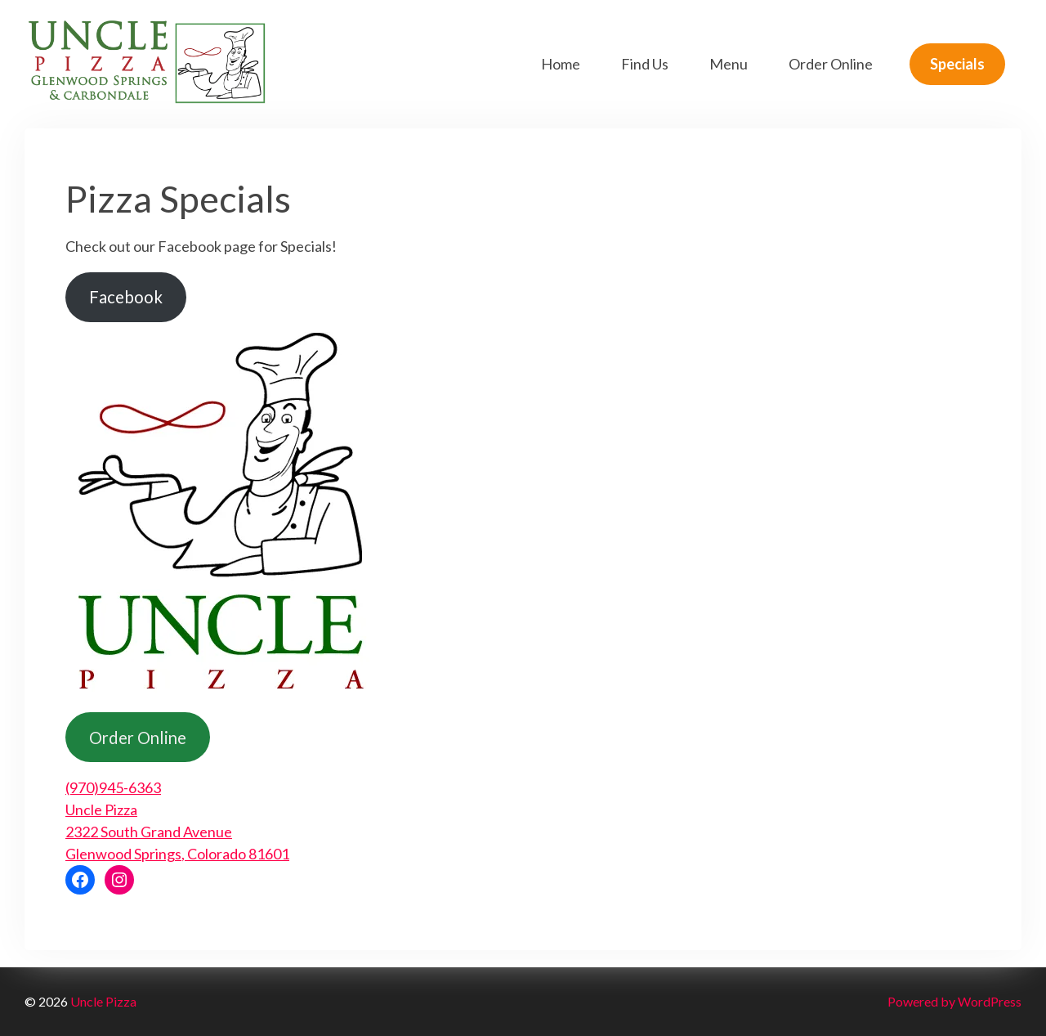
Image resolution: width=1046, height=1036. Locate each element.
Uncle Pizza (103, 1001)
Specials (957, 64)
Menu (728, 64)
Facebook (126, 297)
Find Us (644, 64)
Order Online (831, 64)
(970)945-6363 (113, 787)
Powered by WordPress (954, 1001)
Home (560, 64)
